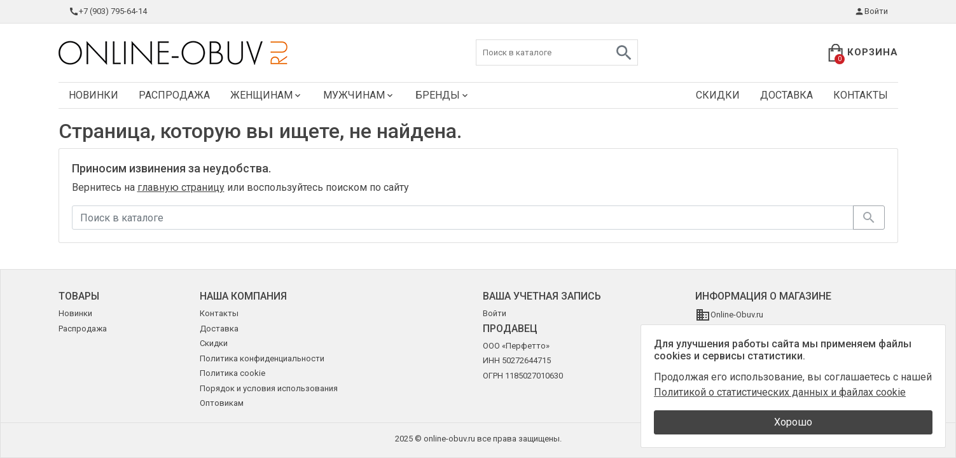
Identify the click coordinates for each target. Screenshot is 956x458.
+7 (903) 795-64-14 (108, 11)
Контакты (860, 95)
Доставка (786, 95)
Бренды (442, 95)
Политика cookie (232, 373)
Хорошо (793, 422)
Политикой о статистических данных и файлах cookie (780, 392)
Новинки (93, 95)
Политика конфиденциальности (262, 358)
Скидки (718, 95)
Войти (871, 11)
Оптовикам (222, 403)
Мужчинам (359, 95)
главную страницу (181, 187)
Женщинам (266, 95)
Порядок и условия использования (269, 388)
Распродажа (174, 95)
